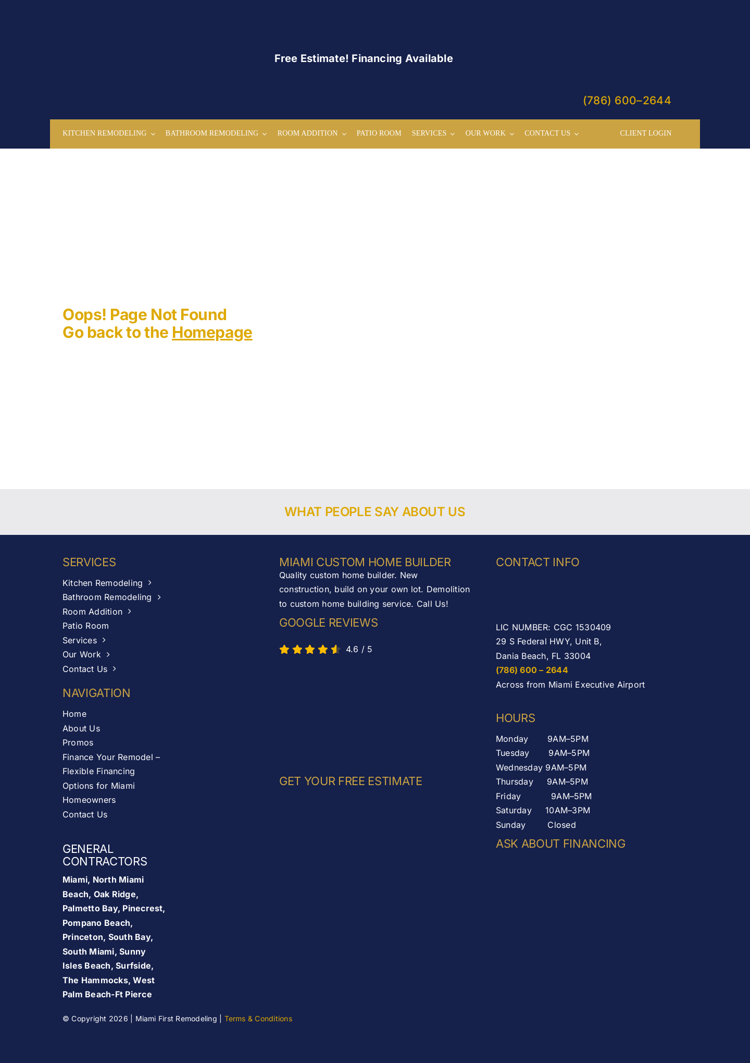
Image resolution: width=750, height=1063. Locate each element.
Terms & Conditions (258, 1018)
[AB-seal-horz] (326, 712)
